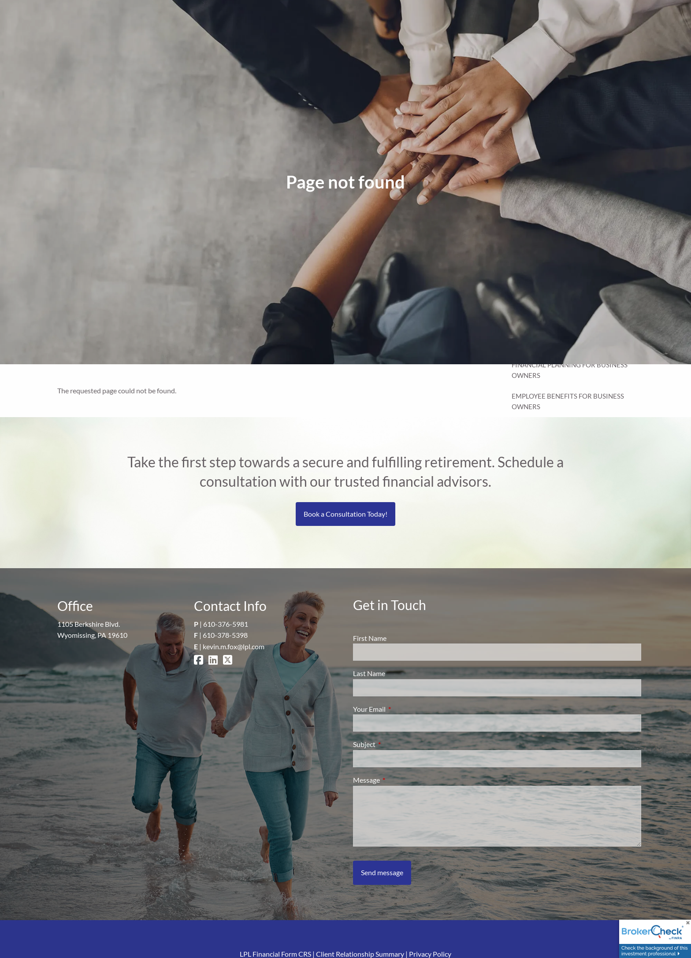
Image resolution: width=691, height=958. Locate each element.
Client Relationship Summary (360, 954)
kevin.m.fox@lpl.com (233, 646)
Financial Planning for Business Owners (570, 370)
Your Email (401, 709)
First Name (369, 638)
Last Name (369, 673)
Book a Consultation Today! (345, 514)
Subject (396, 744)
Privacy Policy (430, 954)
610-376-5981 (225, 624)
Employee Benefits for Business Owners (568, 401)
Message (398, 780)
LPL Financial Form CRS (275, 954)
